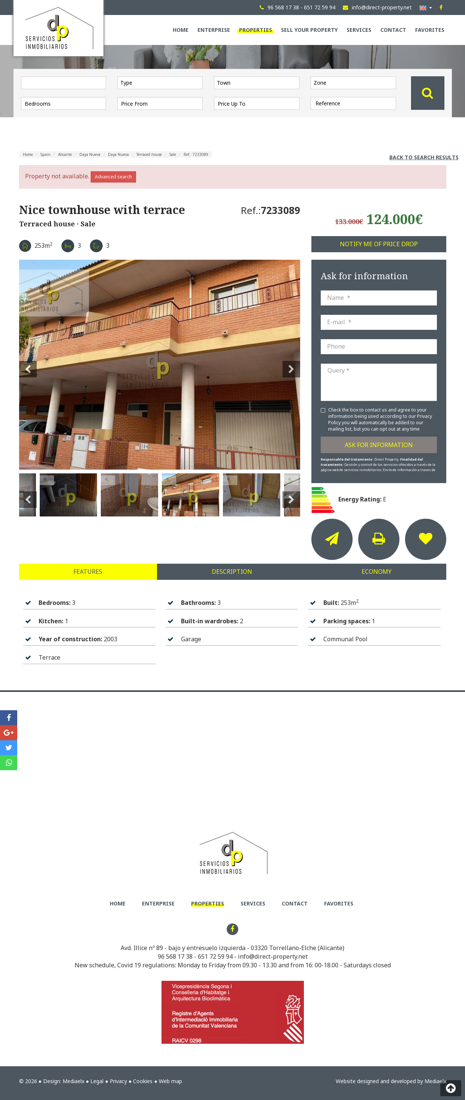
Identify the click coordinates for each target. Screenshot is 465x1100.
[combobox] (160, 82)
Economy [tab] (377, 571)
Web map (170, 1081)
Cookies (143, 1081)
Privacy (118, 1081)
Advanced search (113, 177)
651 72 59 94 (215, 956)
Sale (172, 154)
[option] (159, 365)
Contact (393, 29)
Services (359, 29)
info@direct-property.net (273, 956)
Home (180, 29)
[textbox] (162, 82)
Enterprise (213, 29)
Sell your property (309, 29)
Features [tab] (87, 571)
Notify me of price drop (379, 244)
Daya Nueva (89, 154)
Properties (255, 29)
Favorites (429, 29)
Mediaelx (73, 1081)
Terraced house (149, 154)
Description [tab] (232, 571)
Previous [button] (28, 364)
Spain (45, 154)
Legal (96, 1081)
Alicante (65, 154)
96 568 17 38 (175, 956)
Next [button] (291, 364)
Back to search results (424, 157)
